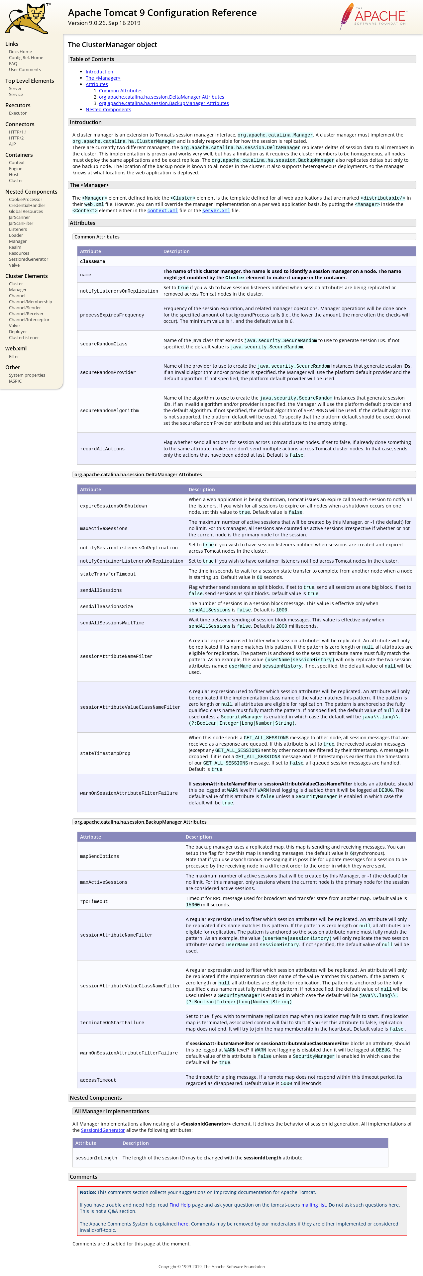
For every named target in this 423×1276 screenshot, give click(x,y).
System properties (27, 375)
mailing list (313, 1205)
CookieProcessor (25, 199)
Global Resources (26, 211)
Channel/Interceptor (29, 319)
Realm (15, 247)
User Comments (25, 69)
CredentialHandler (27, 205)
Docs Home (20, 51)
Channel (17, 296)
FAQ (13, 63)
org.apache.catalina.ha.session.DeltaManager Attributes (161, 97)
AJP (12, 144)
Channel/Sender (25, 308)
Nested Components (108, 109)
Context (17, 162)
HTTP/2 (16, 138)
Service (16, 94)
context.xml (163, 210)
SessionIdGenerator (28, 259)
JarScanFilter (21, 223)
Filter (14, 356)
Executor (18, 113)
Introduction (99, 71)
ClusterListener (24, 337)
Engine (15, 168)
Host (14, 174)
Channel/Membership (30, 302)
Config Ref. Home (26, 57)
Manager (18, 241)
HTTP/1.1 (18, 132)
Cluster (16, 180)
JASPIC (15, 381)
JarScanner (19, 217)
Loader (16, 235)
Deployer (18, 331)
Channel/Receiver (26, 314)
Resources (19, 253)
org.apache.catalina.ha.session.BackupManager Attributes (164, 103)
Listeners (18, 229)
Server (15, 88)
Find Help (180, 1205)
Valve (14, 265)
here (183, 1224)
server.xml (216, 210)
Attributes (97, 84)
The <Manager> (103, 78)
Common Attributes (121, 90)
